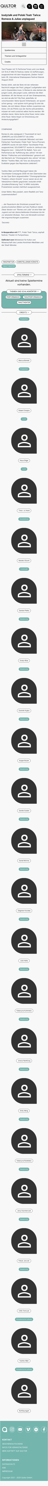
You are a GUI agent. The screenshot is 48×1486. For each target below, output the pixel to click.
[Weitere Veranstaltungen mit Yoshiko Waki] (24, 1341)
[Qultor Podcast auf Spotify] (36, 1429)
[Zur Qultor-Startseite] (4, 1429)
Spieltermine (23, 275)
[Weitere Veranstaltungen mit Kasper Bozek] (24, 740)
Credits (23, 312)
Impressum (7, 1471)
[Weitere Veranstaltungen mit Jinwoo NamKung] (24, 1041)
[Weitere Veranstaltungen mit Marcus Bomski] (24, 340)
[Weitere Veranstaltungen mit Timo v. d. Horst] (24, 490)
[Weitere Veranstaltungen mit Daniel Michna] (24, 840)
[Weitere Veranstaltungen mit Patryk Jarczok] (24, 1241)
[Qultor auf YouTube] (20, 1429)
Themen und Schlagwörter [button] (15, 56)
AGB (4, 1468)
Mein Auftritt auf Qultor (14, 1451)
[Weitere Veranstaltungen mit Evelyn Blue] (24, 640)
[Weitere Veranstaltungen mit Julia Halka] (24, 941)
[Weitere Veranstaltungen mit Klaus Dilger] (24, 440)
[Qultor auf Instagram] (12, 1429)
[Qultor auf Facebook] (44, 1429)
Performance (13, 297)
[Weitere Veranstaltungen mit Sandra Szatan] (24, 790)
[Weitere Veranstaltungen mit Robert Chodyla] (24, 390)
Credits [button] (8, 62)
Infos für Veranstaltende (15, 1447)
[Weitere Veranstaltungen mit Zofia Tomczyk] (24, 1291)
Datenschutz (8, 1464)
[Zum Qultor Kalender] (35, 6)
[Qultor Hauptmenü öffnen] (41, 6)
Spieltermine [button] (10, 50)
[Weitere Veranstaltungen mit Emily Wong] (24, 1091)
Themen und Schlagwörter (23, 291)
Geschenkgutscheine (12, 1444)
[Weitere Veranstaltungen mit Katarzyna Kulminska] (24, 991)
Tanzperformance (33, 297)
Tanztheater (24, 302)
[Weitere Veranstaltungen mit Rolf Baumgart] (24, 1391)
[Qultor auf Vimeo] (28, 1429)
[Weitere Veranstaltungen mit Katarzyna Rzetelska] (24, 1141)
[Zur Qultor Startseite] (8, 6)
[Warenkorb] (29, 6)
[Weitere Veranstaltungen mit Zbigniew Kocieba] (24, 890)
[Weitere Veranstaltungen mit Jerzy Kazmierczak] (24, 1191)
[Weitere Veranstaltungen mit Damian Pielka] (24, 590)
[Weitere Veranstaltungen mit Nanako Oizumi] (24, 540)
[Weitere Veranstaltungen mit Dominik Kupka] (24, 690)
